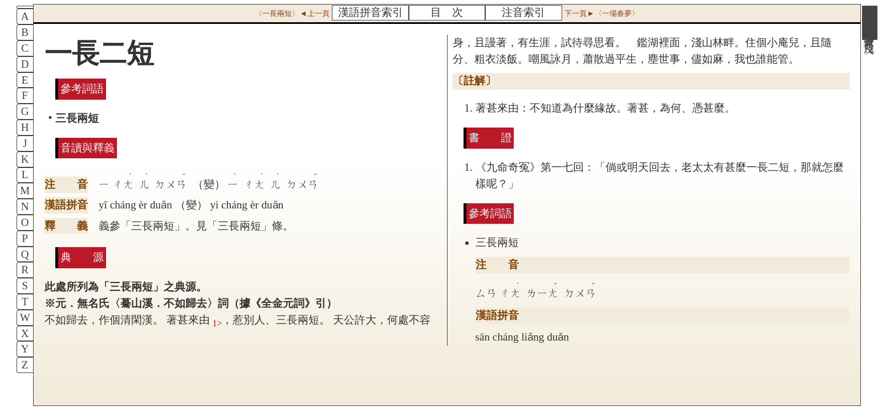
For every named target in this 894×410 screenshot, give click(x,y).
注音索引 (523, 12)
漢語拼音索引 (370, 12)
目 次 (446, 12)
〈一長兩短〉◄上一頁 (292, 13)
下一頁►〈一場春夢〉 (601, 13)
